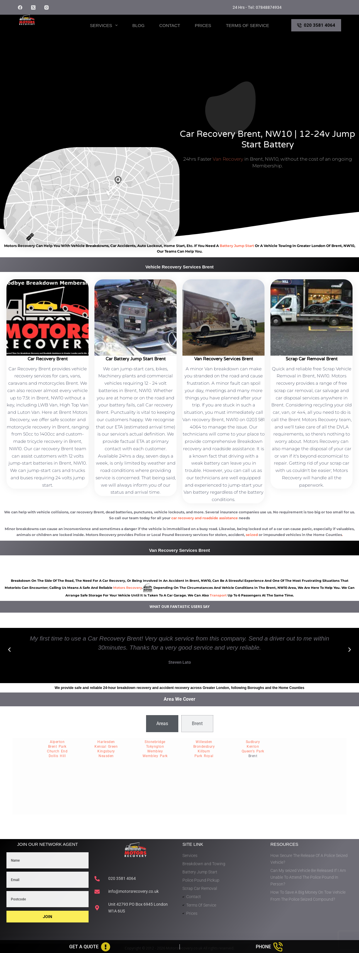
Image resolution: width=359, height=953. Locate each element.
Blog (138, 25)
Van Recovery (228, 159)
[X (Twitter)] (33, 7)
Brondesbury (204, 746)
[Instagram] (46, 7)
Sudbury (253, 742)
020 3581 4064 (316, 25)
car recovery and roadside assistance (204, 518)
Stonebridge (155, 742)
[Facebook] (20, 7)
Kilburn (204, 751)
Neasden (106, 756)
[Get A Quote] (89, 947)
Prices (203, 25)
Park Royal (204, 756)
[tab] (162, 723)
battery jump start (237, 245)
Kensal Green (106, 746)
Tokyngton (155, 746)
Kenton (253, 746)
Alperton (57, 742)
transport (218, 595)
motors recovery (127, 588)
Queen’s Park (253, 751)
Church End (57, 751)
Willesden (204, 742)
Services (105, 25)
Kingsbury (106, 751)
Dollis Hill (57, 756)
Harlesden (106, 742)
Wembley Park (155, 756)
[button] (9, 650)
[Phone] (269, 947)
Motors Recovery (46, 30)
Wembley (155, 751)
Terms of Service (247, 25)
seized (252, 534)
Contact (169, 25)
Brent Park (57, 746)
